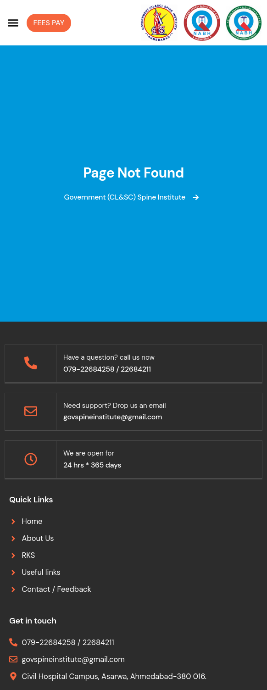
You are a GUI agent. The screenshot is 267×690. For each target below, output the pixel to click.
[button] (13, 23)
